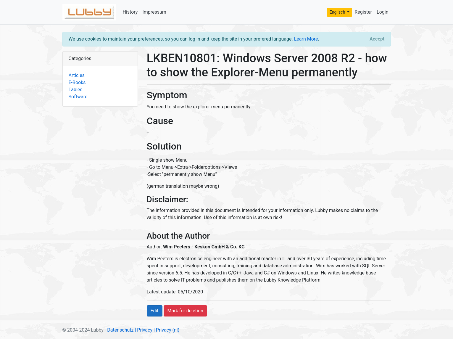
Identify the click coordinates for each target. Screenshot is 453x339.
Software (78, 96)
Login (382, 12)
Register (363, 12)
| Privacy (143, 330)
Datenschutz (120, 330)
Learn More (306, 39)
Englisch (338, 12)
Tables (76, 89)
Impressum (154, 12)
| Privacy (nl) (166, 330)
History (130, 12)
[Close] (377, 39)
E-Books (77, 82)
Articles (77, 75)
